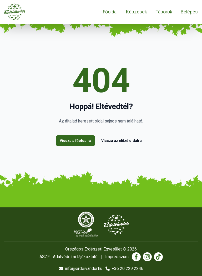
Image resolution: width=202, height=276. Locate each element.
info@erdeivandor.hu (80, 268)
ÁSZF (44, 256)
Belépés (189, 11)
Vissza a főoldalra (75, 141)
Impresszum (117, 256)
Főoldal (110, 11)
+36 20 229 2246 (124, 268)
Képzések (136, 11)
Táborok (163, 11)
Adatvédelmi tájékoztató (75, 256)
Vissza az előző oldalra (123, 141)
